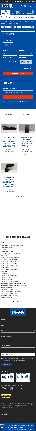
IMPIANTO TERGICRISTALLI (9, 281)
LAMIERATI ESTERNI (7, 297)
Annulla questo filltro (26, 68)
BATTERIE (4, 255)
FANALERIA (4, 273)
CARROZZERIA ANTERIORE (9, 261)
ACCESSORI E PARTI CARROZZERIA (12, 245)
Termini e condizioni (27, 419)
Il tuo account (18, 336)
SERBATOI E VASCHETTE (9, 295)
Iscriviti (6, 364)
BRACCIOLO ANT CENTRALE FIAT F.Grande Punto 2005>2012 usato (9, 144)
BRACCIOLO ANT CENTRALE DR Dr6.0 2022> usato (27, 144)
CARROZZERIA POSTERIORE (10, 265)
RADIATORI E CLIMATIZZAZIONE (11, 291)
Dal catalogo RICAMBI (18, 237)
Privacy (19, 419)
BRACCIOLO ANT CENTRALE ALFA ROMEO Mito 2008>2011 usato (9, 183)
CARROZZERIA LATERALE (9, 263)
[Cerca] (18, 92)
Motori (12, 17)
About (18, 319)
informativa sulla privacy (18, 360)
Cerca (18, 97)
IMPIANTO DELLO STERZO (9, 275)
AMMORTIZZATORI (7, 251)
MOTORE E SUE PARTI (8, 287)
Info (18, 325)
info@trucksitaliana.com (22, 406)
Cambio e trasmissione (26, 17)
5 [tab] (21, 301)
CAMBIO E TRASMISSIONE (9, 259)
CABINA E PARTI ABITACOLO (10, 257)
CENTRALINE (5, 267)
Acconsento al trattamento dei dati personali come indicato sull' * (18, 359)
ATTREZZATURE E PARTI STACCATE (12, 253)
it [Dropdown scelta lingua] (34, 6)
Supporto (18, 331)
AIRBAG (3, 249)
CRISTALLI (4, 271)
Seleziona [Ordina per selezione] (30, 114)
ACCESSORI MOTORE (8, 247)
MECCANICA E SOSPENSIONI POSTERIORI (14, 285)
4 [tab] (19, 301)
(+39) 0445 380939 (16, 427)
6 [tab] (23, 301)
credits (4, 414)
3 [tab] (17, 301)
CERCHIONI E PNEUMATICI (9, 269)
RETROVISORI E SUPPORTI (9, 293)
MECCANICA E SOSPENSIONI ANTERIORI (13, 283)
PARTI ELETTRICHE (7, 289)
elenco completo (16, 101)
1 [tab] (13, 301)
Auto (10, 45)
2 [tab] (15, 301)
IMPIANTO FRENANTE (8, 277)
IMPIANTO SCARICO (7, 279)
